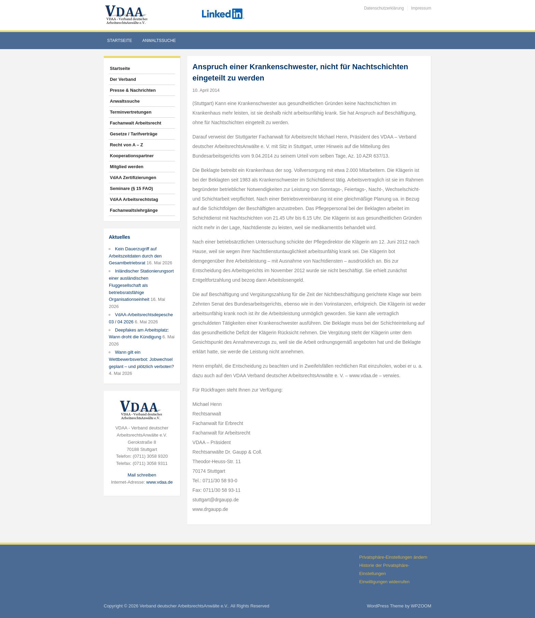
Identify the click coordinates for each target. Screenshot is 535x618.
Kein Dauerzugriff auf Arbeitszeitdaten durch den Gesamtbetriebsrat (135, 256)
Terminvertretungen (130, 112)
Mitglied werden (126, 166)
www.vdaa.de (159, 482)
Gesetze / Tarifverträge (133, 133)
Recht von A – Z (126, 144)
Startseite (119, 40)
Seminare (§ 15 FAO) (131, 188)
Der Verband (123, 79)
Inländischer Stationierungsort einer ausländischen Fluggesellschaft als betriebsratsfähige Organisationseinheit (141, 285)
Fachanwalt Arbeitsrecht (135, 123)
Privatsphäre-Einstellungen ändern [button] (393, 557)
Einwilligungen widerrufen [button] (384, 581)
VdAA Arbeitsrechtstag (134, 199)
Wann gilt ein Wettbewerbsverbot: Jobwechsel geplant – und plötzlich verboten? (141, 359)
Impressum (421, 8)
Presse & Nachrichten (133, 90)
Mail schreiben (142, 474)
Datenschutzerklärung (384, 8)
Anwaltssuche (159, 40)
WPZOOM (421, 605)
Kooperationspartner (132, 155)
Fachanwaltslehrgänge (134, 210)
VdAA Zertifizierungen (133, 177)
